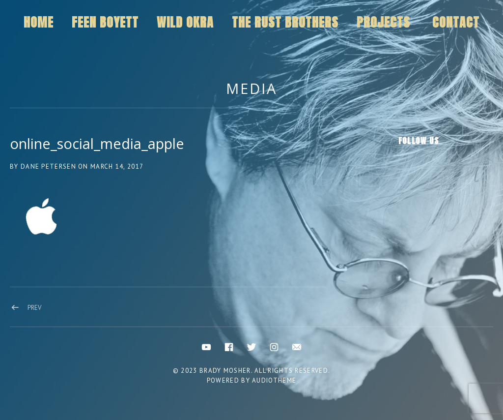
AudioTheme (274, 380)
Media (251, 88)
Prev (34, 307)
